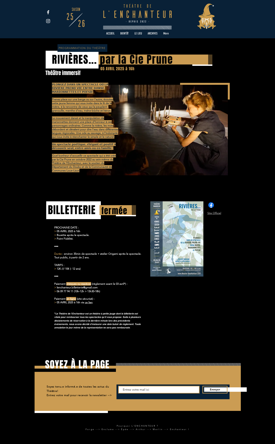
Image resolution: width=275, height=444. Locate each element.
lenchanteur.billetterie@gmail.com (77, 287)
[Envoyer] (214, 389)
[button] (152, 33)
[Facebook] (48, 12)
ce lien (89, 302)
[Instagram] (48, 21)
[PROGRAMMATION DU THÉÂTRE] (82, 48)
